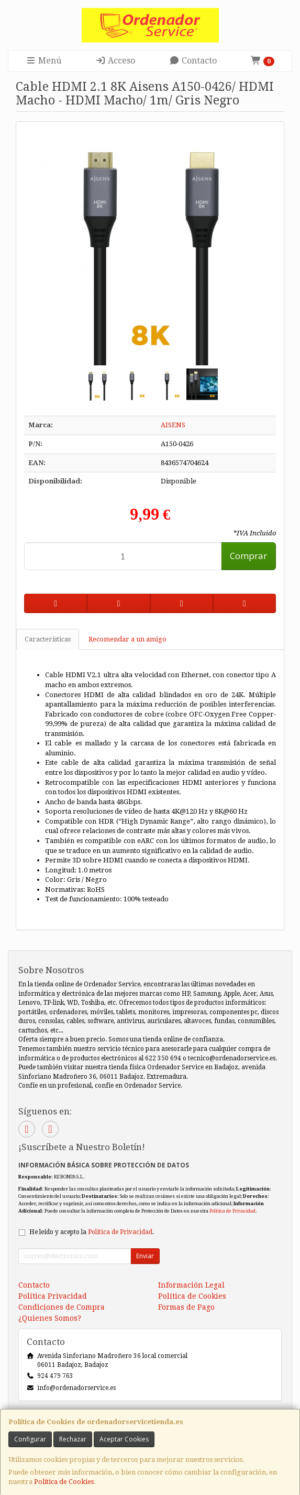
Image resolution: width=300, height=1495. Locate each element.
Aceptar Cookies (124, 1439)
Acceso (115, 61)
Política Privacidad (52, 1296)
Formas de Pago (186, 1307)
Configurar (30, 1439)
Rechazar (72, 1439)
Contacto (193, 61)
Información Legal (191, 1285)
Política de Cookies (64, 1482)
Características (48, 639)
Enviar (145, 1255)
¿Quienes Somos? (49, 1318)
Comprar (248, 556)
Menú (43, 61)
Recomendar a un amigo (127, 639)
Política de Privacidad (232, 1211)
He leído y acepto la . (91, 1232)
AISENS (173, 425)
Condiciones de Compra (61, 1307)
